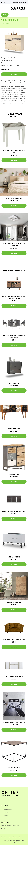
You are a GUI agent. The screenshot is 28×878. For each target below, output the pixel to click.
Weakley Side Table (14, 768)
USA (4, 2)
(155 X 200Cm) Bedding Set (14, 198)
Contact (10, 840)
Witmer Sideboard (14, 474)
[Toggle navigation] (3, 8)
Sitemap (18, 842)
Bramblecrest (7, 809)
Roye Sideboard (14, 383)
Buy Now (14, 74)
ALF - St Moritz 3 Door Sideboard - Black (14, 511)
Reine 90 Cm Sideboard (14, 602)
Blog (5, 840)
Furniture (11, 58)
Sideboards (17, 58)
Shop (4, 14)
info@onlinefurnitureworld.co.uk (19, 2)
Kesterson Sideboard (14, 429)
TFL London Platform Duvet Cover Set (14, 722)
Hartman (6, 812)
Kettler (6, 815)
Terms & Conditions (18, 840)
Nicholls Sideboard (14, 557)
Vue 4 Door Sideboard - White (14, 677)
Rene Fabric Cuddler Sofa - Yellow (14, 640)
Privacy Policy (11, 842)
